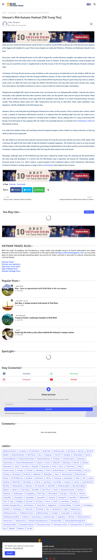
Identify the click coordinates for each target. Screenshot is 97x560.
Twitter (28, 190)
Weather (12, 528)
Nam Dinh (51, 486)
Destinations (7, 467)
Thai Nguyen (17, 509)
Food (47, 470)
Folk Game (39, 470)
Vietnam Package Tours (11, 271)
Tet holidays (88, 505)
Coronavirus (81, 459)
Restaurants (84, 498)
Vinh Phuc (88, 525)
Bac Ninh (90, 451)
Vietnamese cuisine (43, 525)
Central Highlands (9, 459)
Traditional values (42, 513)
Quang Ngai (30, 498)
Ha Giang (6, 474)
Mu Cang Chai (40, 486)
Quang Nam (18, 498)
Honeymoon (68, 478)
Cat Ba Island (77, 455)
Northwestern (18, 494)
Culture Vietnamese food (24, 463)
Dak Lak (76, 463)
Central (87, 455)
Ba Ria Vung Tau (59, 451)
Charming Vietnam (43, 459)
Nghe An (6, 490)
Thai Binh (6, 509)
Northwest (6, 494)
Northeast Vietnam (67, 490)
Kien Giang (27, 482)
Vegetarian (61, 517)
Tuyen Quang (36, 517)
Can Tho (57, 455)
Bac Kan (81, 451)
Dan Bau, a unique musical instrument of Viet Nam (36, 303)
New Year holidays (79, 486)
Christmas (56, 459)
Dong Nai (35, 467)
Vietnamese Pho (76, 525)
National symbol (63, 486)
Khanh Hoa (16, 482)
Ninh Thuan (46, 490)
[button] (88, 4)
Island (91, 478)
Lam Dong (46, 482)
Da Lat (48, 463)
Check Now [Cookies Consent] (17, 548)
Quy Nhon (73, 498)
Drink (54, 467)
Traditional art (75, 509)
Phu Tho (73, 494)
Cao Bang (67, 455)
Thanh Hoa (28, 509)
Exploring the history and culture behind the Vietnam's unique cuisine (44, 332)
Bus (40, 455)
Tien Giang (39, 509)
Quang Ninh (41, 498)
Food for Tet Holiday (74, 470)
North (56, 490)
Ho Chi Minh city (17, 478)
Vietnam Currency (83, 517)
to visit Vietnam (48, 165)
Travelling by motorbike (11, 517)
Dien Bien (25, 467)
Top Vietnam (56, 509)
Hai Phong (26, 474)
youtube (74, 379)
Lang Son (67, 482)
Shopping (19, 501)
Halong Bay (48, 474)
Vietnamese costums (26, 525)
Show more (89, 212)
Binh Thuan (31, 455)
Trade (65, 509)
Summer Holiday (65, 505)
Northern (80, 490)
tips (47, 509)
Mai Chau (6, 486)
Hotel (77, 478)
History (5, 478)
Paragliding (30, 494)
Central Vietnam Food (26, 459)
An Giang (22, 451)
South (55, 501)
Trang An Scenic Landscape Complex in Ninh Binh (36, 318)
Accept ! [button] (10, 553)
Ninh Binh (35, 490)
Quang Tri (52, 498)
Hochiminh (39, 478)
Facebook (17, 190)
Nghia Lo (15, 490)
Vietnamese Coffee (9, 525)
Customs (39, 463)
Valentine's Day (49, 517)
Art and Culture (34, 451)
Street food (41, 505)
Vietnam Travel (8, 262)
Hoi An (48, 478)
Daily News (66, 463)
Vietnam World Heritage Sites (75, 521)
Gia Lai (87, 470)
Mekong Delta (17, 486)
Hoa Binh (29, 478)
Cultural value (8, 463)
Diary (17, 467)
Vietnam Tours (21, 521)
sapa (11, 501)
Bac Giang (71, 451)
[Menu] (3, 4)
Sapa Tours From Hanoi (11, 266)
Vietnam (71, 517)
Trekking (25, 517)
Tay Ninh (77, 505)
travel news (77, 513)
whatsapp (74, 374)
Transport (55, 513)
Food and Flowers (59, 470)
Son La (47, 501)
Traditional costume (10, 513)
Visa (4, 528)
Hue (84, 478)
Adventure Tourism (9, 451)
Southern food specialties (12, 505)
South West (65, 501)
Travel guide (12, 13)
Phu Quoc (63, 494)
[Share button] (48, 189)
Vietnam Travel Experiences (38, 521)
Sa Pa (5, 501)
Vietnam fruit (7, 521)
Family (79, 467)
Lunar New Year (87, 482)
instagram (26, 379)
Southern (75, 501)
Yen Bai (29, 528)
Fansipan (20, 470)
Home (4, 13)
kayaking (6, 482)
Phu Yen (82, 494)
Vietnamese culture (85, 121)
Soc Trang (38, 501)
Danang (85, 463)
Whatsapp (40, 190)
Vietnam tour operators (11, 264)
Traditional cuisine (26, 513)
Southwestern (29, 505)
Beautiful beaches (18, 455)
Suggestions (52, 505)
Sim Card (29, 501)
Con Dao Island (68, 459)
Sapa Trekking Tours (10, 269)
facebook (26, 374)
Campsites (48, 455)
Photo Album (52, 494)
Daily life (56, 463)
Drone (61, 467)
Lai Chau (37, 482)
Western (21, 528)
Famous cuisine (8, 470)
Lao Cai (76, 482)
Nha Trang (25, 490)
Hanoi (57, 474)
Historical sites (80, 474)
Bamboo (6, 455)
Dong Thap (45, 467)
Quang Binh (7, 498)
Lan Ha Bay (57, 482)
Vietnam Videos (56, 521)
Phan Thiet (41, 494)
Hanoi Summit (67, 474)
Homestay (57, 478)
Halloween (37, 474)
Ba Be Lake (46, 451)
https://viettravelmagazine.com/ (71, 253)
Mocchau (29, 486)
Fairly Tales (70, 467)
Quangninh (62, 498)
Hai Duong (16, 474)
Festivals (12, 184)
